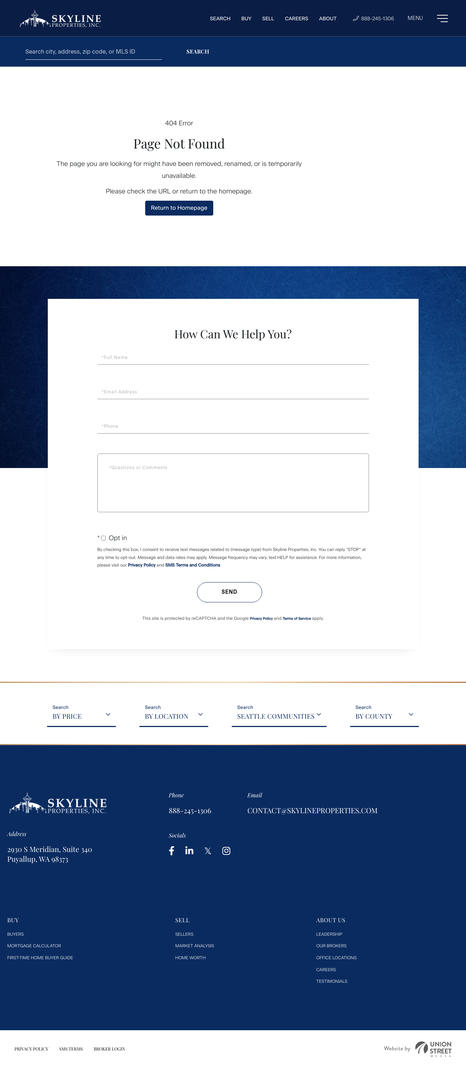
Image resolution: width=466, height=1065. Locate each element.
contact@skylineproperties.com (312, 810)
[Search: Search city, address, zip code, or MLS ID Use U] (93, 51)
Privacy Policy (141, 565)
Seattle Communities (276, 716)
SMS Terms (71, 1049)
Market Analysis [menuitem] (194, 945)
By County (374, 716)
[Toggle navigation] (428, 18)
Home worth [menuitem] (190, 957)
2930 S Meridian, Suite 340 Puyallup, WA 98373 (49, 854)
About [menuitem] (328, 19)
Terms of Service (296, 618)
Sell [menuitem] (268, 19)
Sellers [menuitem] (184, 934)
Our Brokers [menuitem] (331, 945)
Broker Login (109, 1049)
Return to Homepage (179, 207)
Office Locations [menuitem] (336, 957)
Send (229, 592)
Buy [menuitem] (247, 19)
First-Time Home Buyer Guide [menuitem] (40, 957)
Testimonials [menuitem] (332, 981)
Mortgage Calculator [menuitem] (34, 945)
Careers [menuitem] (296, 19)
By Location (166, 716)
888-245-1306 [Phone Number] (373, 19)
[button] (197, 51)
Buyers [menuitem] (15, 934)
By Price (67, 716)
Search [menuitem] (220, 19)
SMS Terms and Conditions (192, 565)
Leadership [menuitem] (329, 934)
